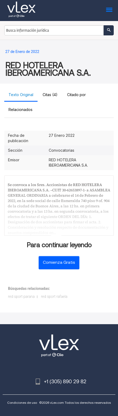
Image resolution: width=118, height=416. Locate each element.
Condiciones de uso (22, 402)
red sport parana (21, 296)
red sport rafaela (54, 296)
